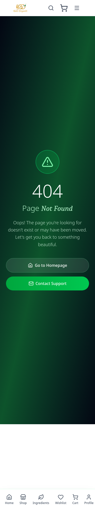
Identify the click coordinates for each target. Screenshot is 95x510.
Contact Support (48, 283)
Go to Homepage (47, 265)
